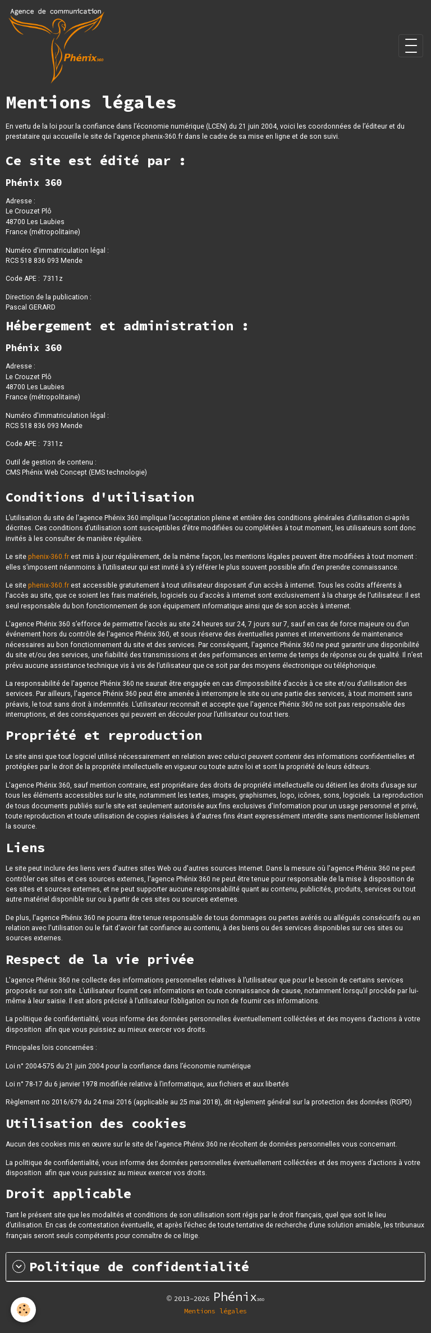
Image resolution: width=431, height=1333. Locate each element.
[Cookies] (23, 1309)
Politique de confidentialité (130, 1267)
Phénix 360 (34, 348)
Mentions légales (215, 1311)
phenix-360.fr (48, 557)
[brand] (58, 46)
